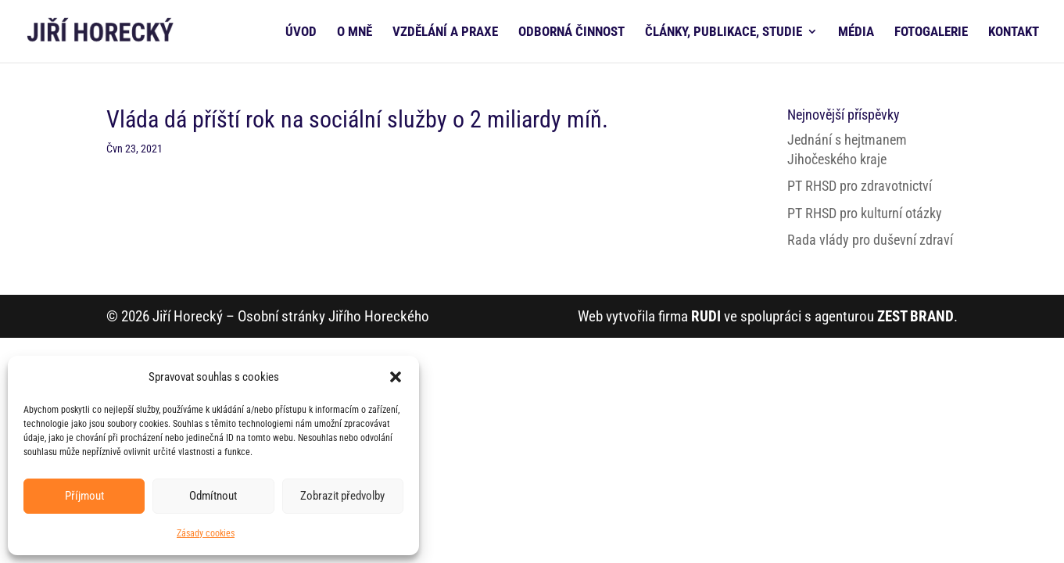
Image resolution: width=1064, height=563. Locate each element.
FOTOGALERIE (931, 32)
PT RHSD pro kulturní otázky (864, 213)
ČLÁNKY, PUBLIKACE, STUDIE (723, 32)
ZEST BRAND (915, 316)
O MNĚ (354, 32)
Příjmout (84, 496)
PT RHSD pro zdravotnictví (859, 186)
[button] (395, 377)
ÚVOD (301, 32)
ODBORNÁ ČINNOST (571, 32)
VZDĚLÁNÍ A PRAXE (445, 32)
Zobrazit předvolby (342, 496)
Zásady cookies (206, 533)
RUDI (706, 316)
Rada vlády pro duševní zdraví (870, 239)
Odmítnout (213, 496)
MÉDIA (856, 32)
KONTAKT (1013, 32)
